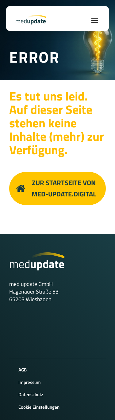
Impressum (29, 382)
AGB (22, 369)
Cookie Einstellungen (38, 407)
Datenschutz (30, 394)
